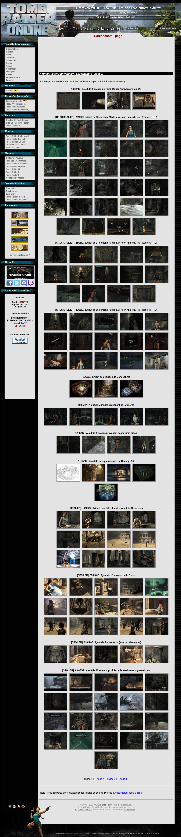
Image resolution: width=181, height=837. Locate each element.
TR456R (113, 13)
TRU (99, 8)
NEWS (121, 17)
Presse (9, 75)
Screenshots (12, 60)
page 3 (111, 779)
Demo (9, 55)
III (76, 8)
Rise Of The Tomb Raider (17, 123)
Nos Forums (11, 191)
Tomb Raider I (12, 175)
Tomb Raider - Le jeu (15, 197)
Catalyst (10, 91)
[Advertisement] (20, 368)
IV (80, 8)
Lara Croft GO (12, 148)
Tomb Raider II (12, 172)
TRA (96, 13)
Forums (9, 80)
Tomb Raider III (13, 169)
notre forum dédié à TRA (128, 793)
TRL (93, 8)
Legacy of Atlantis (128, 13)
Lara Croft (10, 194)
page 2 (100, 779)
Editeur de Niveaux (14, 158)
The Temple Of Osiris (15, 145)
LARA (114, 17)
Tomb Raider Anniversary (17, 110)
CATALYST (155, 8)
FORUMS (130, 17)
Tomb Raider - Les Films (17, 200)
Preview (9, 52)
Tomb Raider (130, 809)
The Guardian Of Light (16, 142)
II (73, 8)
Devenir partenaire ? (20, 255)
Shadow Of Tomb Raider (17, 120)
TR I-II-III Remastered (15, 107)
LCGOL (106, 8)
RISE (127, 8)
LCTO (120, 8)
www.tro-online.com (103, 805)
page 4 (123, 779)
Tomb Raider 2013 (14, 126)
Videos (9, 66)
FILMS (106, 17)
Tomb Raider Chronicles (17, 164)
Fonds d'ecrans (13, 77)
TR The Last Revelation (16, 166)
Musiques (10, 72)
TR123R (104, 13)
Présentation (12, 49)
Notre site (10, 188)
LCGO (134, 8)
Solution (10, 57)
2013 (114, 8)
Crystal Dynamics (83, 809)
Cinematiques (12, 69)
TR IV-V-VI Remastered (16, 104)
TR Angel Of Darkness (16, 161)
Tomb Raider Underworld (17, 136)
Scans (9, 63)
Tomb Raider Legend (15, 139)
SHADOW (143, 8)
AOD (87, 8)
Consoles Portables (15, 178)
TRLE (99, 17)
